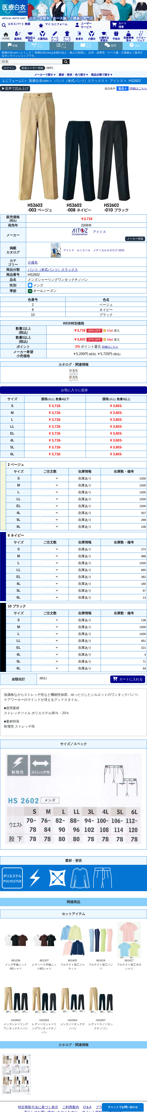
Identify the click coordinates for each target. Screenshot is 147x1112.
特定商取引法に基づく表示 (38, 1107)
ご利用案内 (70, 1107)
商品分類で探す (100, 74)
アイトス (116, 81)
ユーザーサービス (83, 25)
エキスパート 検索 (16, 24)
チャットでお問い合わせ (123, 1107)
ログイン (9, 67)
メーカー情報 (135, 238)
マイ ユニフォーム (53, 25)
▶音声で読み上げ (15, 88)
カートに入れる (128, 679)
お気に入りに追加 (74, 390)
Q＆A (87, 1107)
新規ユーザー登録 (32, 68)
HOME (6, 36)
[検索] (32, 61)
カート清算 (119, 25)
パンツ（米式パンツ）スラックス (79, 81)
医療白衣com (39, 81)
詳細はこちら (138, 88)
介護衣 (33, 262)
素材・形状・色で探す (72, 74)
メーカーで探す (43, 74)
